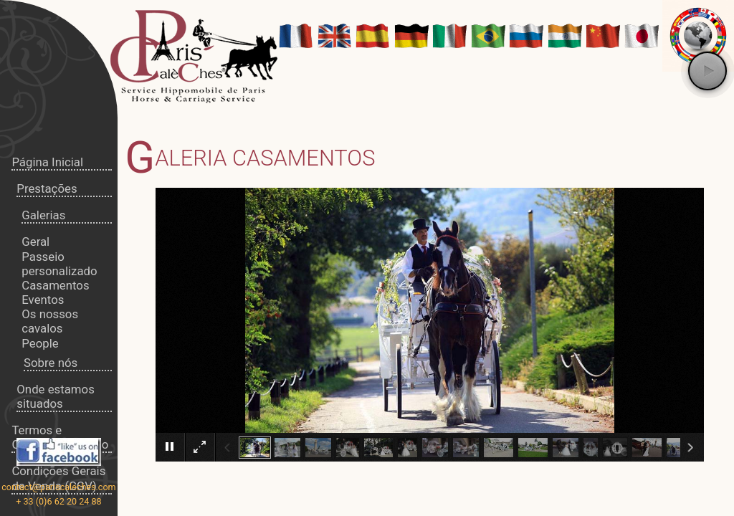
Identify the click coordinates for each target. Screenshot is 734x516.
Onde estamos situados (55, 396)
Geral (35, 241)
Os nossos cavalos (50, 321)
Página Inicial (47, 162)
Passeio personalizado (59, 263)
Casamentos (55, 285)
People (40, 343)
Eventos (43, 299)
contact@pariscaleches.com (58, 487)
